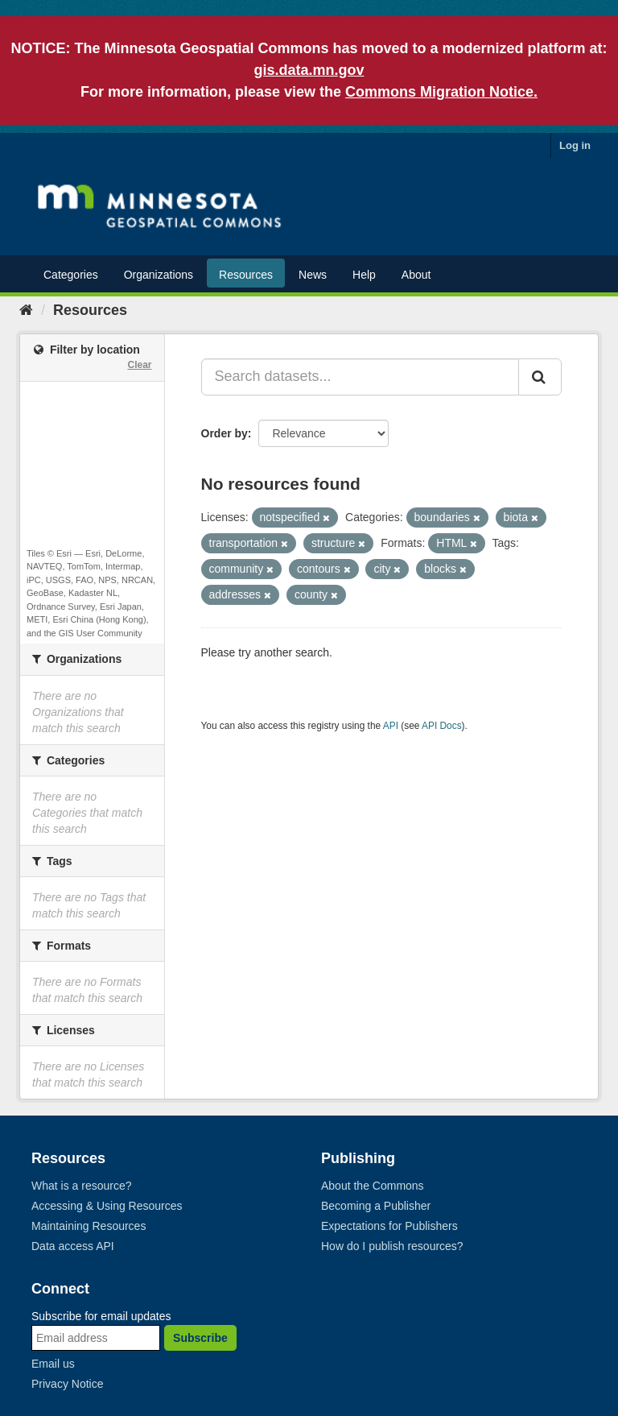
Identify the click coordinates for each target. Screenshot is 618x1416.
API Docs (442, 725)
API (390, 725)
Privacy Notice (67, 1383)
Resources (246, 274)
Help (364, 274)
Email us (53, 1363)
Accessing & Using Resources (107, 1205)
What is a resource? (81, 1185)
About (416, 274)
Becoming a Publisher (376, 1205)
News (313, 274)
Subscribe (200, 1337)
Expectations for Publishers (389, 1225)
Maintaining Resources (88, 1225)
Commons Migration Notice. (441, 92)
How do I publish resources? (392, 1246)
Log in (575, 145)
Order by (224, 433)
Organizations (158, 274)
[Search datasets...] (360, 376)
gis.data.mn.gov (308, 70)
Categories (70, 274)
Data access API (72, 1246)
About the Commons (372, 1185)
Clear (139, 365)
